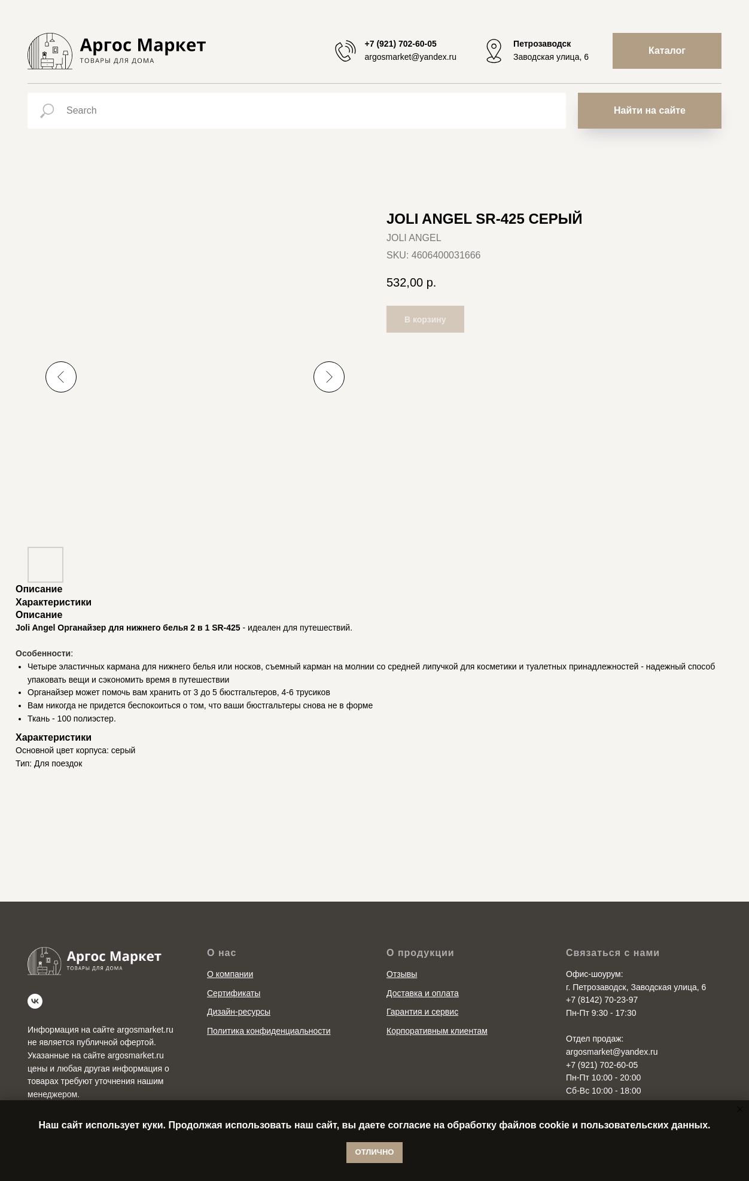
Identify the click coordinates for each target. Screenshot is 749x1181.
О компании (230, 974)
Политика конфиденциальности (269, 1031)
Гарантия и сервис (422, 1011)
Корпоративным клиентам (437, 1031)
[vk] (35, 1001)
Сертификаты (233, 993)
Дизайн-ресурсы (238, 1011)
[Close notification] (740, 1109)
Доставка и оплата (422, 993)
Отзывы (401, 974)
